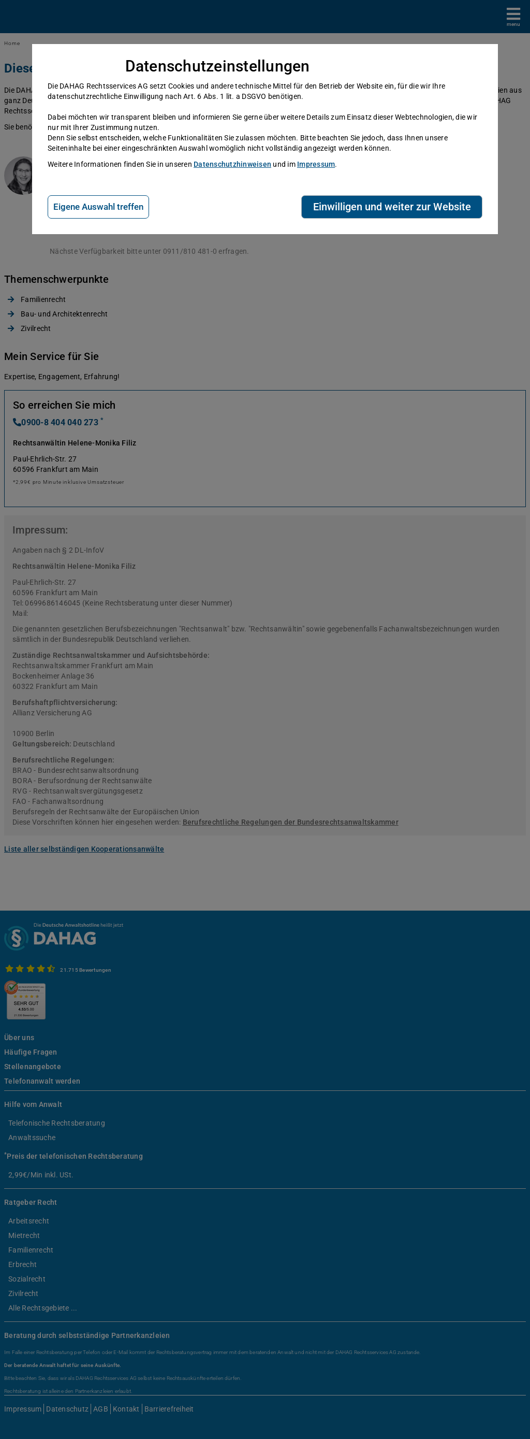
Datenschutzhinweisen (232, 164)
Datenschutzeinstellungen (217, 66)
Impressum (316, 164)
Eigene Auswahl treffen (98, 207)
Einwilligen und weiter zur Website (392, 206)
